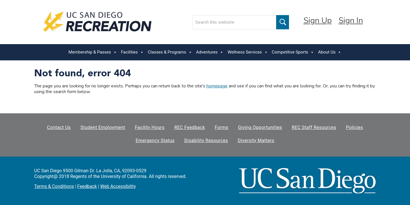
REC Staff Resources (314, 127)
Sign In (351, 20)
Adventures (210, 52)
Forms (221, 127)
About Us (329, 52)
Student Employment (103, 127)
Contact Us (59, 127)
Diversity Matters (256, 140)
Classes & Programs (170, 52)
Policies (354, 127)
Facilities (132, 52)
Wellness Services (247, 52)
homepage (216, 86)
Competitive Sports (293, 52)
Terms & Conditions (54, 186)
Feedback (87, 186)
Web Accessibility (118, 186)
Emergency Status (155, 140)
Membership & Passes (93, 52)
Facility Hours (150, 127)
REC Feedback (189, 127)
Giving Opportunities (260, 127)
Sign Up (318, 20)
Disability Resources (206, 140)
